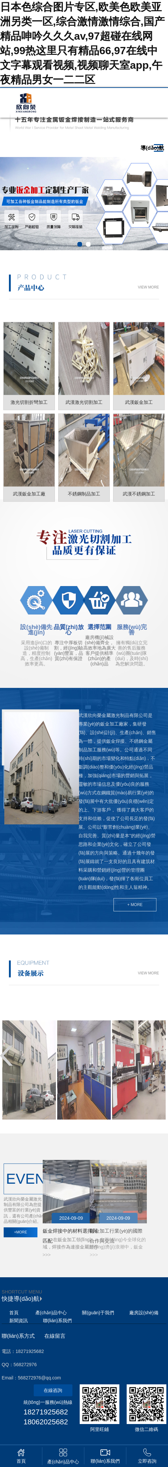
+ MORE (81, 904)
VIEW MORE (114, 287)
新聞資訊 (18, 1320)
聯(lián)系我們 (57, 1320)
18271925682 (45, 1412)
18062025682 (45, 1422)
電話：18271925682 (23, 1351)
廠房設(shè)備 (143, 1312)
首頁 (14, 1312)
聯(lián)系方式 (18, 1336)
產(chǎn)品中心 (51, 1312)
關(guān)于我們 (98, 1312)
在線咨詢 (53, 1390)
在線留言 (54, 1336)
